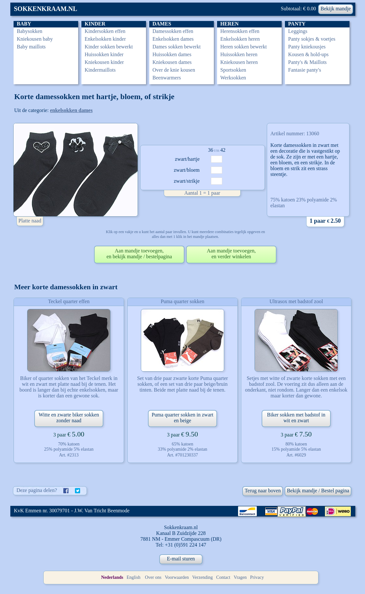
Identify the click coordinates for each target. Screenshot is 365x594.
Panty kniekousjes (307, 46)
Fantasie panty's (304, 70)
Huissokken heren (238, 54)
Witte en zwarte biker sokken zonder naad (69, 417)
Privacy (257, 577)
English (134, 577)
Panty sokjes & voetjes (311, 39)
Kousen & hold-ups (308, 54)
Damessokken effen (172, 31)
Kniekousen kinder (104, 62)
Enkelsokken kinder (105, 39)
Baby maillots (31, 46)
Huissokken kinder (104, 54)
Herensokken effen (239, 31)
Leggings (298, 31)
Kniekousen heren (239, 62)
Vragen (240, 577)
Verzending (202, 577)
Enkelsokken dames (173, 39)
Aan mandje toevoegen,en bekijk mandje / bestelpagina (139, 253)
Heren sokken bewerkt (243, 46)
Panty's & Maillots (307, 62)
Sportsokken (233, 70)
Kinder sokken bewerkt (109, 46)
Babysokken (29, 31)
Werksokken (233, 77)
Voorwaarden (177, 577)
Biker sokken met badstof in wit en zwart (296, 417)
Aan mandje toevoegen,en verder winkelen (231, 253)
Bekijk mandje (335, 8)
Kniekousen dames (172, 62)
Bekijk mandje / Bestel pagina (318, 490)
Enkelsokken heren (240, 39)
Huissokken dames (171, 54)
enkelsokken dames (71, 110)
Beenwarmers (166, 77)
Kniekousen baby (35, 39)
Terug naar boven (263, 490)
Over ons (153, 577)
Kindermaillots (100, 70)
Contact (223, 577)
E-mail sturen (181, 558)
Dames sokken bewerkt (176, 46)
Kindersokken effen (105, 31)
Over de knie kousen (173, 70)
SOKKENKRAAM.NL (45, 8)
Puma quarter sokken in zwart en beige (182, 417)
